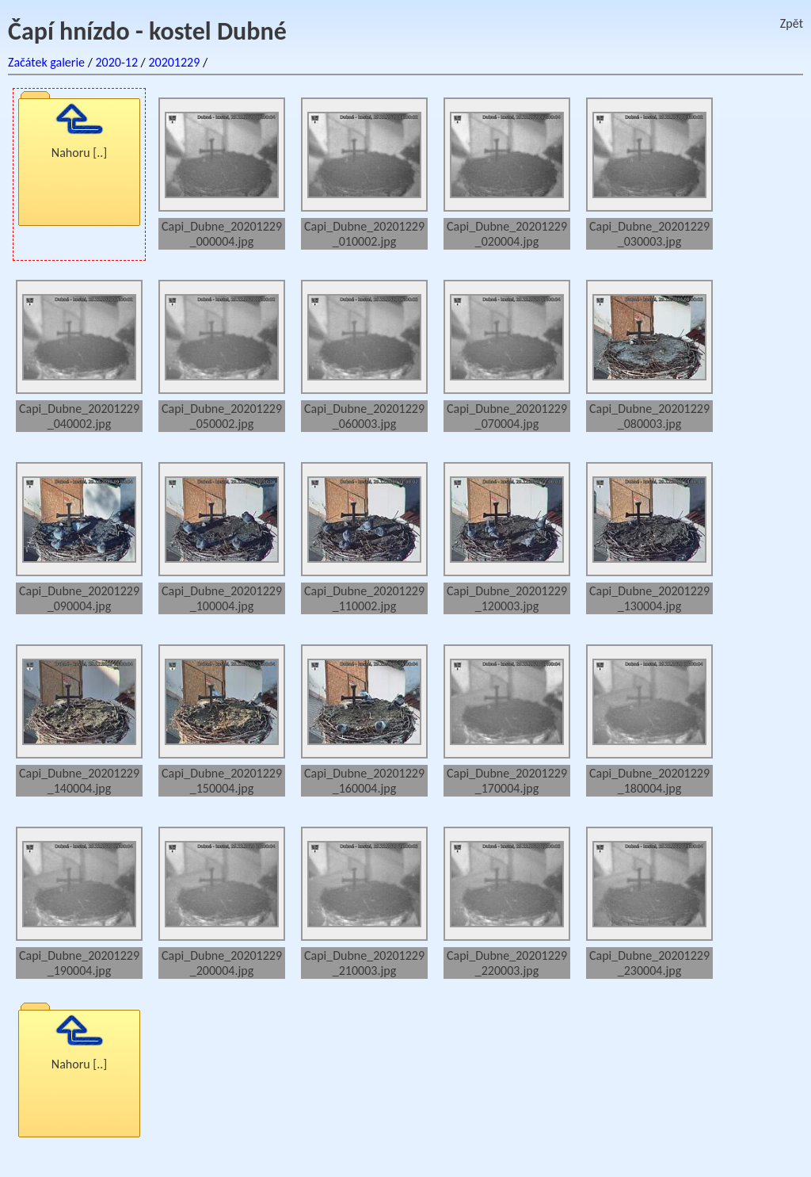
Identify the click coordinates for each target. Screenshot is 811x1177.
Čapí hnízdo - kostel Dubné (147, 31)
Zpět (791, 23)
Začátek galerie (46, 62)
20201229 (174, 62)
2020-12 (116, 62)
